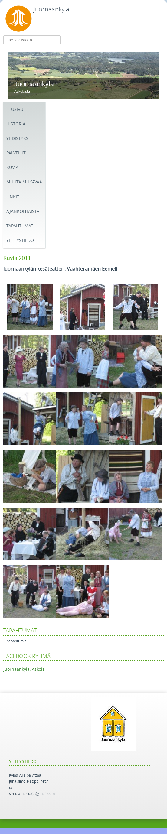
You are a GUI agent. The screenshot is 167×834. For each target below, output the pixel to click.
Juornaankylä (51, 9)
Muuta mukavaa (24, 182)
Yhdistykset (19, 138)
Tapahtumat (19, 226)
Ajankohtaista (22, 211)
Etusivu (14, 109)
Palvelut (16, 153)
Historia (15, 124)
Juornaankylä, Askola (24, 669)
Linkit (12, 197)
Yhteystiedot (21, 240)
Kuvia (12, 167)
